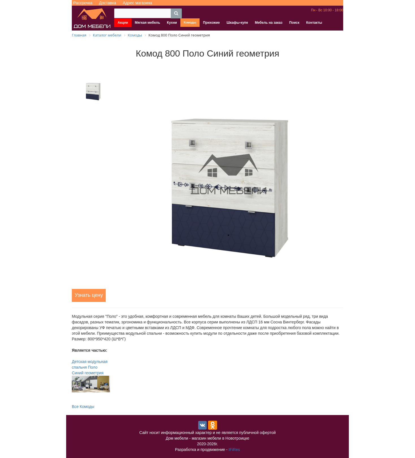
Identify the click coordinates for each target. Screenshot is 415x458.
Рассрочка (82, 3)
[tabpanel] (228, 174)
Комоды (190, 22)
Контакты (314, 23)
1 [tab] (228, 235)
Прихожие (211, 23)
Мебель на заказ (268, 23)
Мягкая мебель (147, 23)
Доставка (107, 3)
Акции (123, 23)
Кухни (172, 23)
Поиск (294, 23)
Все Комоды (83, 406)
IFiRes (234, 449)
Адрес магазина (137, 3)
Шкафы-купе (237, 23)
